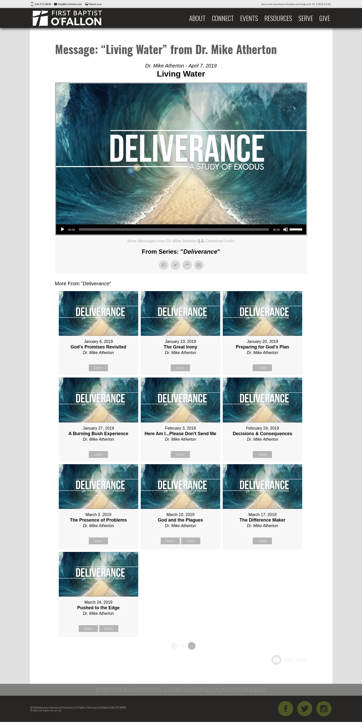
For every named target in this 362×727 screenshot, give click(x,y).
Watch (170, 541)
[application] (181, 229)
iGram (324, 708)
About (197, 18)
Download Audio (220, 241)
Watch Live (95, 4)
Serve (305, 18)
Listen (98, 368)
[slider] (174, 229)
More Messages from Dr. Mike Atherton (162, 241)
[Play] (62, 229)
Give (324, 18)
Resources (278, 18)
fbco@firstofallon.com (70, 4)
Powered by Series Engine (288, 660)
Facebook (285, 708)
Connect (223, 18)
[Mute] (285, 229)
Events (249, 18)
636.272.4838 (43, 4)
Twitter (305, 708)
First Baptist (70, 18)
